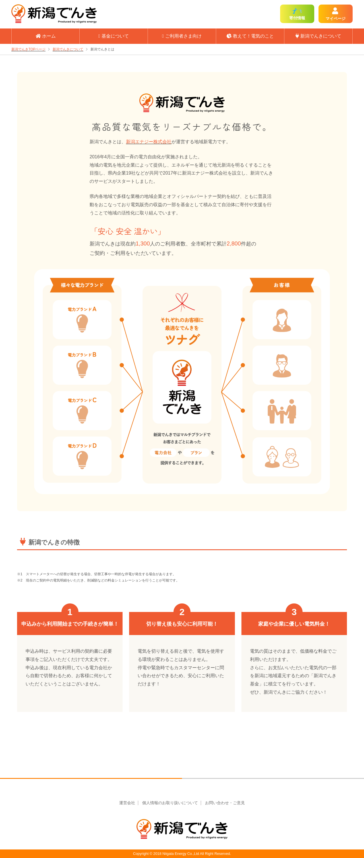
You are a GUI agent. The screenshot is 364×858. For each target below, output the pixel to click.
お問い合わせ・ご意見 (225, 803)
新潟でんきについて (318, 36)
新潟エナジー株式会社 (148, 141)
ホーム (46, 36)
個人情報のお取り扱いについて (170, 803)
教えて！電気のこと (250, 36)
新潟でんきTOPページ (28, 49)
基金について (113, 36)
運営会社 (127, 803)
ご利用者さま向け (182, 36)
